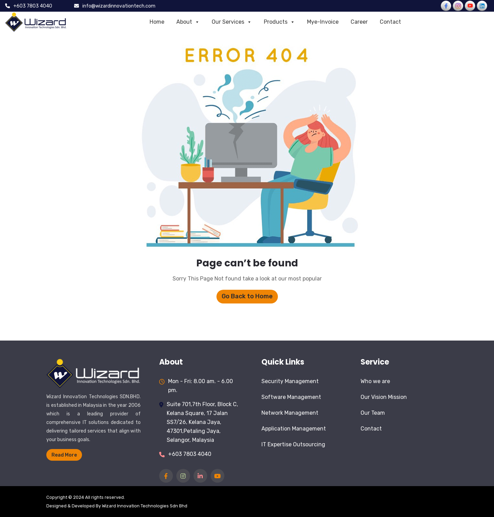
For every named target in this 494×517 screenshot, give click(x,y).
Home (157, 22)
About (188, 22)
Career (359, 22)
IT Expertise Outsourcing (293, 444)
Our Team (373, 413)
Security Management (290, 381)
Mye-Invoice (323, 22)
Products (279, 22)
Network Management (289, 413)
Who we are (375, 381)
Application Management (293, 428)
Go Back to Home (247, 296)
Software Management (291, 397)
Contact (390, 22)
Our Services (232, 22)
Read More (64, 455)
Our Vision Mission (384, 397)
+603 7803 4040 (189, 454)
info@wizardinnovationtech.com (118, 6)
